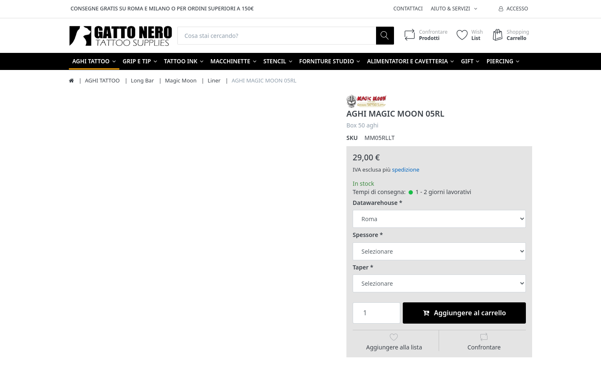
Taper (361, 267)
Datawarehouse (375, 203)
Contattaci (408, 8)
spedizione (405, 169)
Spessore (365, 235)
